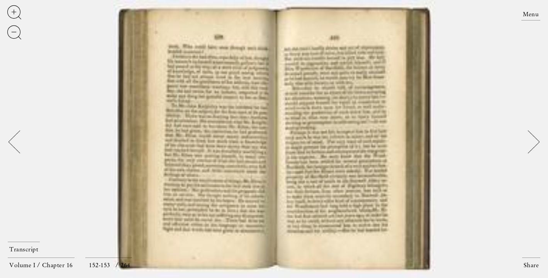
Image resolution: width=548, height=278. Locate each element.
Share (531, 266)
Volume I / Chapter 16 (41, 266)
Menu (531, 15)
